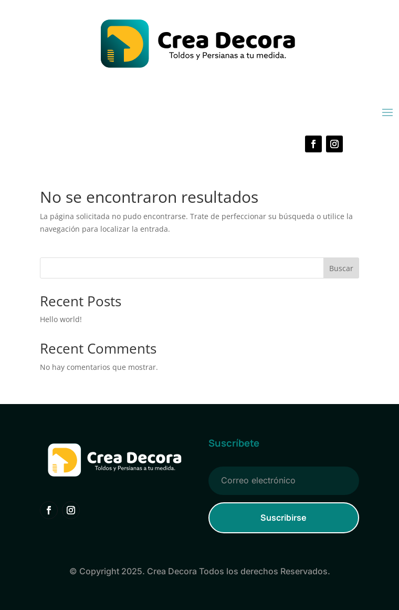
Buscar (341, 268)
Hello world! (61, 319)
